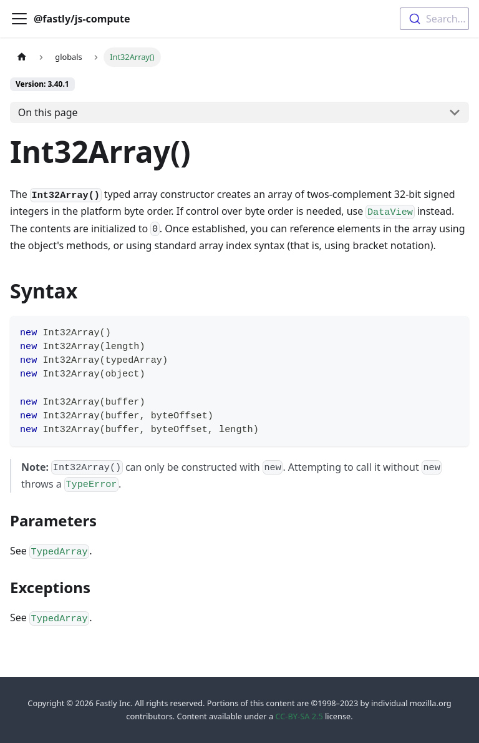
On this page (48, 112)
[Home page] (22, 57)
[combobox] (434, 18)
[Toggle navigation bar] (19, 18)
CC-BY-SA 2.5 (298, 716)
